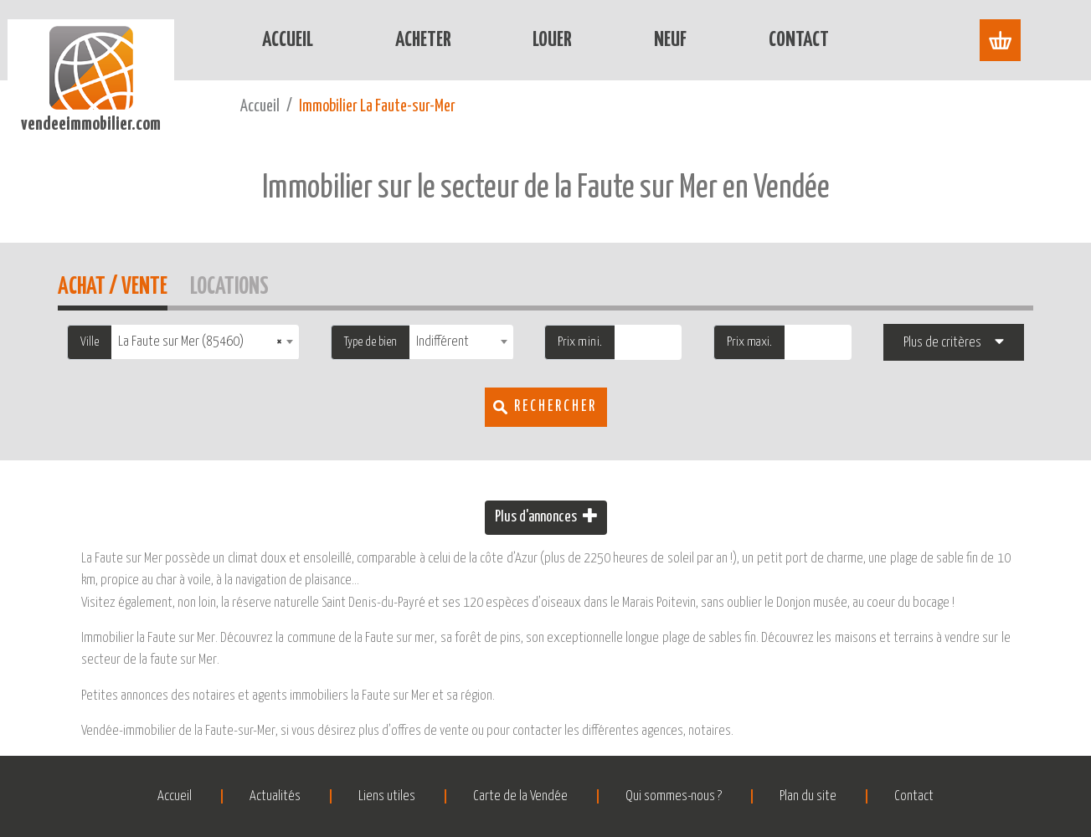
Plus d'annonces (546, 516)
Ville (89, 342)
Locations (229, 284)
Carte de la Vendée (520, 796)
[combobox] (205, 342)
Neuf (670, 40)
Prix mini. (580, 342)
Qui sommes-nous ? (673, 796)
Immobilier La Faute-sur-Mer (377, 107)
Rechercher (555, 406)
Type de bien (370, 342)
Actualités (275, 796)
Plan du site (808, 796)
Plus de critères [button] (942, 343)
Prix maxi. (749, 342)
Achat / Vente (112, 284)
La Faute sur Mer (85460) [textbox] (200, 342)
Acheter (423, 40)
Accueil (287, 40)
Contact (799, 40)
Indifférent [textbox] (442, 342)
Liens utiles (386, 796)
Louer (552, 40)
